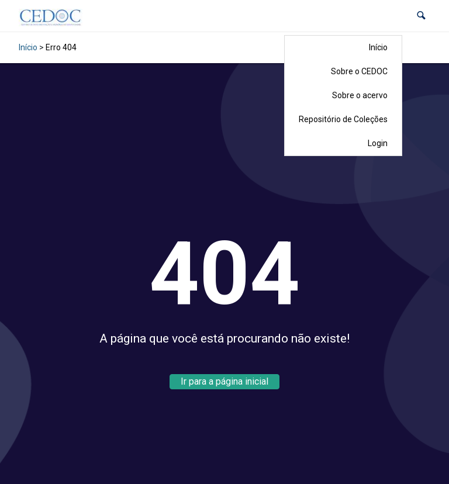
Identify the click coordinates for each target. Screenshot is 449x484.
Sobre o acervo (360, 95)
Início (378, 47)
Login (378, 143)
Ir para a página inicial (224, 381)
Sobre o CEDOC (359, 71)
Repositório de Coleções (343, 119)
